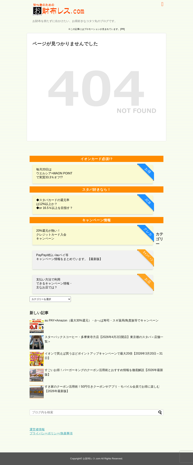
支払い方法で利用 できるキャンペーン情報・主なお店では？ (54, 283)
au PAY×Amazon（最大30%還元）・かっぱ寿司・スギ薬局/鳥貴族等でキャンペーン (102, 320)
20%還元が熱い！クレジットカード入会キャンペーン (51, 234)
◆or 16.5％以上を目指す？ (54, 207)
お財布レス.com (91, 458)
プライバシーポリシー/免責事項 (51, 433)
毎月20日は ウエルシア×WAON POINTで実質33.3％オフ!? (54, 173)
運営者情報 (37, 429)
